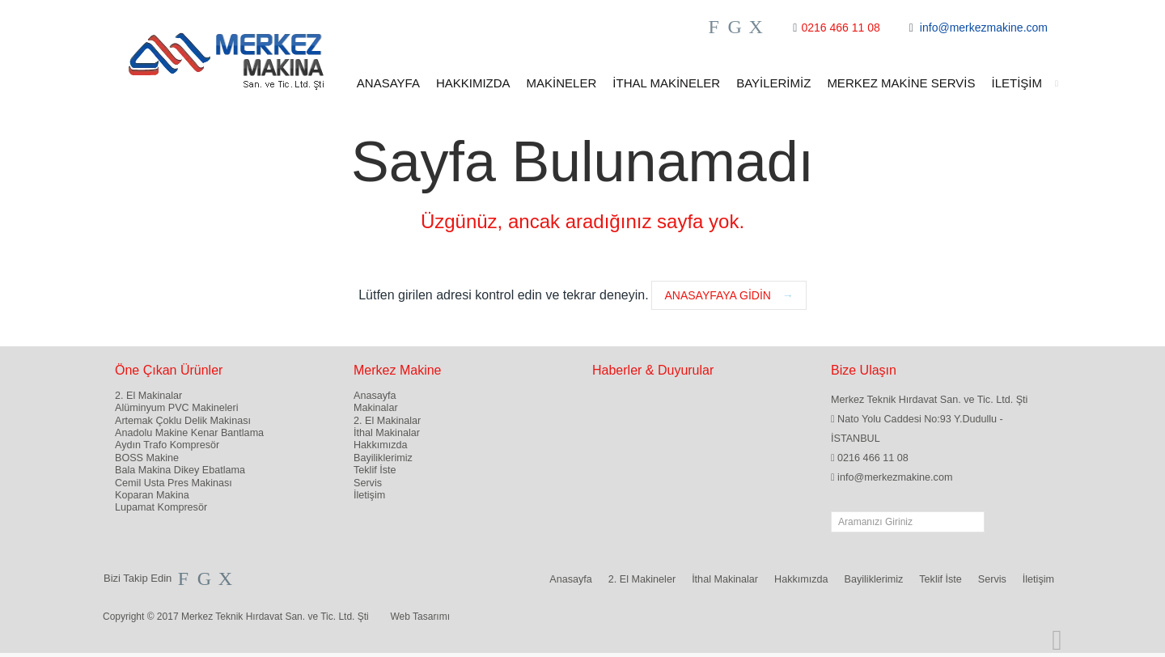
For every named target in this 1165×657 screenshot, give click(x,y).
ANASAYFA (388, 83)
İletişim (369, 495)
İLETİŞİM (1024, 83)
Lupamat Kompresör (161, 507)
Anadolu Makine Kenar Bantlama (189, 433)
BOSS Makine (147, 458)
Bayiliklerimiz (383, 458)
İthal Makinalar (387, 433)
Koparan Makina (152, 495)
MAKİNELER (562, 83)
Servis (368, 483)
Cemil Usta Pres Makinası (173, 483)
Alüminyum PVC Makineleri (177, 407)
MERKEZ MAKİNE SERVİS (901, 83)
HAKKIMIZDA (473, 83)
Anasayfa (375, 395)
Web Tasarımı (420, 616)
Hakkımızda (381, 445)
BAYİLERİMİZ (773, 83)
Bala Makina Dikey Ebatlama (180, 470)
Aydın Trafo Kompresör (167, 445)
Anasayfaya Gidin (728, 295)
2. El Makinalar (148, 395)
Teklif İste (375, 470)
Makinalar (376, 407)
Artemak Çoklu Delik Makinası (183, 420)
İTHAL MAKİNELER (666, 83)
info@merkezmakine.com (984, 27)
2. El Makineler (642, 579)
